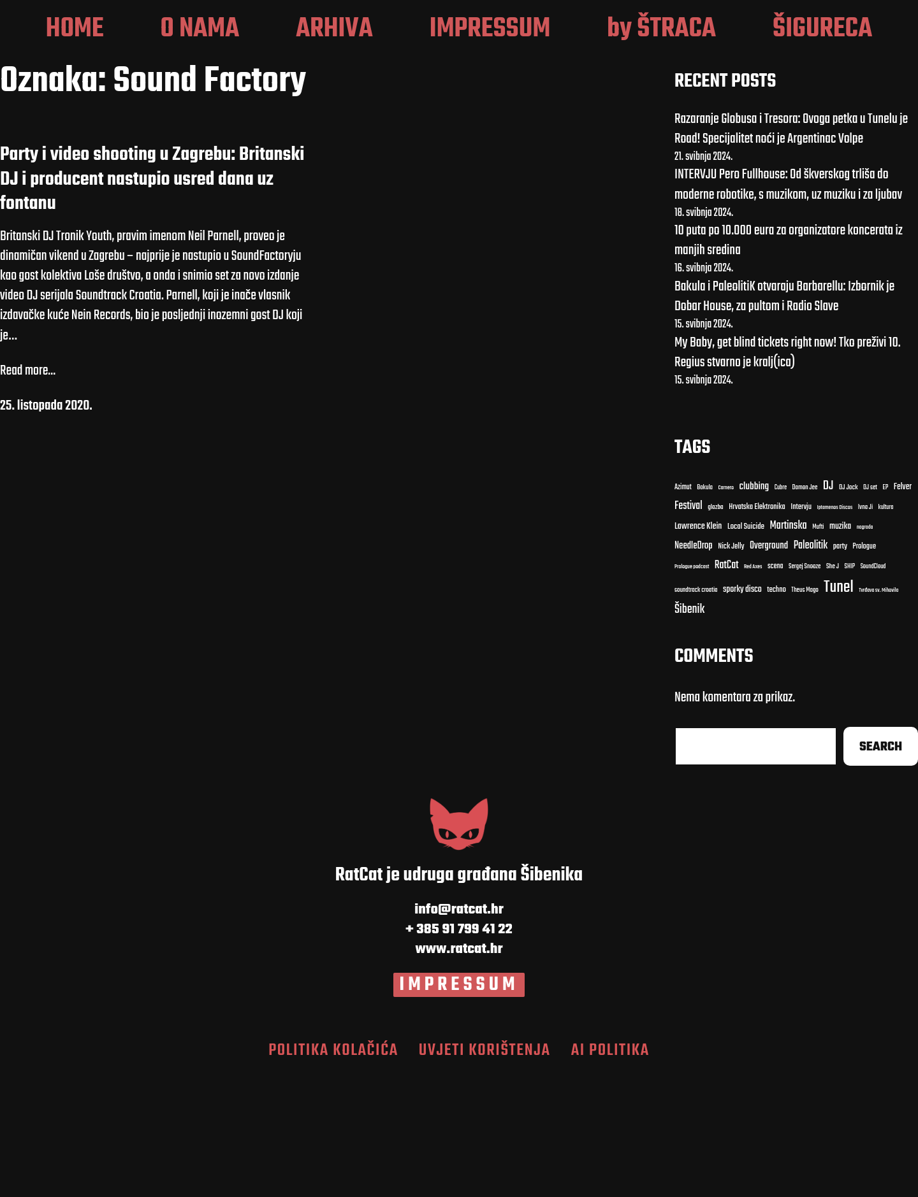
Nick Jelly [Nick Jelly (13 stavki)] (731, 668)
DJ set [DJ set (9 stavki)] (870, 608)
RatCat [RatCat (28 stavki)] (727, 686)
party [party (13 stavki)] (840, 668)
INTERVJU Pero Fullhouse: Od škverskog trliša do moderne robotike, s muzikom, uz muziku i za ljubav (788, 305)
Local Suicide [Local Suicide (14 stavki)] (745, 648)
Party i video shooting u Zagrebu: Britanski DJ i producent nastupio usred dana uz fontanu (152, 300)
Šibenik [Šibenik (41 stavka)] (689, 730)
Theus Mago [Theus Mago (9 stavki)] (805, 711)
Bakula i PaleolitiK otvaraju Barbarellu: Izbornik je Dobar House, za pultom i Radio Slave (784, 417)
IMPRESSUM (459, 1105)
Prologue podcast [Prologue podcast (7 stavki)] (692, 688)
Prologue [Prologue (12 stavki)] (864, 667)
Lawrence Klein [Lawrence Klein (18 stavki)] (698, 648)
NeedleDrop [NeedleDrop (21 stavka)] (693, 667)
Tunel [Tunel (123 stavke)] (838, 708)
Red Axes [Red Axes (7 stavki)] (753, 688)
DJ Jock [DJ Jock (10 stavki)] (848, 608)
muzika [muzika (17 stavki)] (840, 647)
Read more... (27, 491)
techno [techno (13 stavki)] (776, 711)
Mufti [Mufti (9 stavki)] (818, 648)
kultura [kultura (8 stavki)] (886, 628)
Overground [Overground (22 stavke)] (769, 666)
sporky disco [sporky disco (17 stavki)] (742, 710)
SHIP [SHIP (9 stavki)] (850, 688)
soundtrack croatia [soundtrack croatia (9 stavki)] (696, 711)
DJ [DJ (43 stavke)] (828, 607)
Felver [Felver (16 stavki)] (903, 608)
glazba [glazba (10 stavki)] (716, 628)
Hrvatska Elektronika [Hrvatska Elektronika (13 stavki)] (757, 628)
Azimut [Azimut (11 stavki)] (683, 607)
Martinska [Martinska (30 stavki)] (788, 647)
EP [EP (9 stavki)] (886, 608)
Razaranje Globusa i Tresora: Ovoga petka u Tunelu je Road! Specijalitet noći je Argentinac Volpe (791, 249)
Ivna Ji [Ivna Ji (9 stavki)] (865, 629)
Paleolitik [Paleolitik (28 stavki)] (811, 667)
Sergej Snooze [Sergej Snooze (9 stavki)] (804, 688)
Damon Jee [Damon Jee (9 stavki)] (805, 608)
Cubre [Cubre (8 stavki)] (781, 608)
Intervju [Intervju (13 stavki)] (801, 628)
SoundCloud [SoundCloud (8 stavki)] (873, 687)
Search (880, 867)
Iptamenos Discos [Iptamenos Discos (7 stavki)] (834, 628)
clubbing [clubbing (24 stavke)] (754, 607)
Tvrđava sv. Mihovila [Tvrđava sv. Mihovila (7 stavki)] (878, 710)
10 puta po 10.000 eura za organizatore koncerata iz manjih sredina (788, 361)
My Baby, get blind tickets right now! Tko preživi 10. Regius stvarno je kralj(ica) (787, 473)
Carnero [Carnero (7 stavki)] (726, 608)
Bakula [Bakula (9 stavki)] (705, 608)
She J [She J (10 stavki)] (832, 687)
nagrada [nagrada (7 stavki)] (865, 648)
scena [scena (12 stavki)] (775, 687)
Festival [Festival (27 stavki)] (688, 627)
